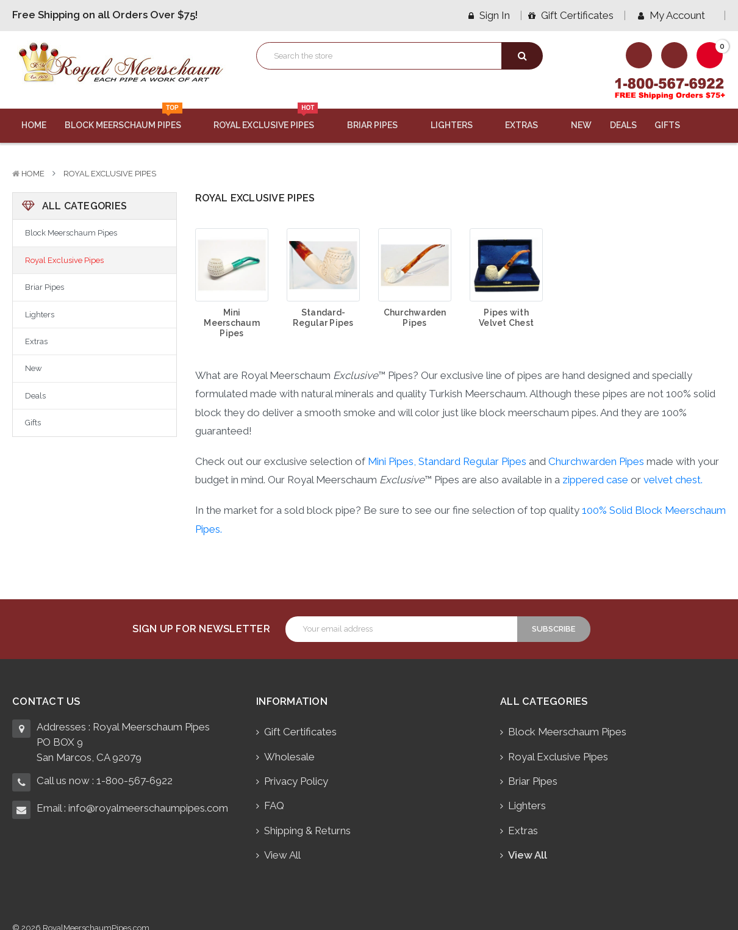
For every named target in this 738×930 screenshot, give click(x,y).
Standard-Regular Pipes (323, 318)
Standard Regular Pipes (472, 461)
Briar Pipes (379, 125)
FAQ (274, 805)
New (581, 125)
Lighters (459, 125)
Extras (529, 125)
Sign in (489, 15)
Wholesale (289, 757)
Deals (623, 125)
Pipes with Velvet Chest (506, 318)
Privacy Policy (296, 781)
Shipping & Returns (307, 830)
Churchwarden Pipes (415, 318)
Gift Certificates (571, 15)
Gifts (674, 125)
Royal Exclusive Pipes (271, 120)
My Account (676, 15)
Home (33, 125)
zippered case (595, 480)
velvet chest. (673, 480)
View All (282, 855)
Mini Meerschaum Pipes (232, 323)
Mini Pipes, (392, 461)
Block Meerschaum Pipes (130, 120)
